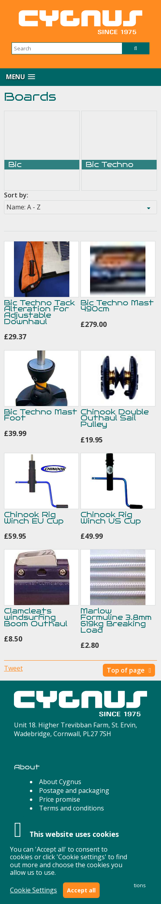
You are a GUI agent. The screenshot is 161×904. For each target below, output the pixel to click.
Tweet (13, 668)
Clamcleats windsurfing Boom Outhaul (35, 617)
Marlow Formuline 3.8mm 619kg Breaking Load (115, 620)
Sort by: (16, 195)
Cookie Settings (33, 890)
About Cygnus (60, 781)
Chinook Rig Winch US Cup (110, 517)
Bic (15, 164)
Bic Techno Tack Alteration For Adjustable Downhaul (39, 312)
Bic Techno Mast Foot (40, 415)
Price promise (59, 799)
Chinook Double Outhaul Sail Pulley (114, 418)
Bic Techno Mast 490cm (117, 306)
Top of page (126, 670)
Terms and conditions (71, 808)
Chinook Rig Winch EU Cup (33, 517)
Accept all (81, 890)
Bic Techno (110, 164)
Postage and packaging (74, 790)
